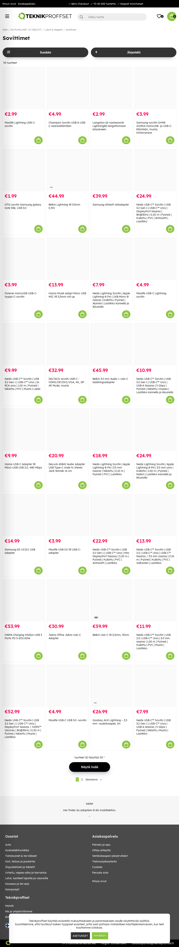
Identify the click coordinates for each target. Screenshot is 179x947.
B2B (7, 917)
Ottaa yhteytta (101, 850)
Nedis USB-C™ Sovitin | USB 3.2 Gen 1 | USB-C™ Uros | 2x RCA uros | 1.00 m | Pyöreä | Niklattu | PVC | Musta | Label (22, 384)
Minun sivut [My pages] (99, 881)
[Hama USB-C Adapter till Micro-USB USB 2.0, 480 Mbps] (23, 430)
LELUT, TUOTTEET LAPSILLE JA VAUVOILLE (26, 878)
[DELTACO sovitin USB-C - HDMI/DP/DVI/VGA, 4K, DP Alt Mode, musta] (67, 344)
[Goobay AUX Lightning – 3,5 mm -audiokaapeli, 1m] (111, 686)
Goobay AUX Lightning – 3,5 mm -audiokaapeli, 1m (110, 722)
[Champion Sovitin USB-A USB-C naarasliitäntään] (67, 88)
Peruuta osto (100, 872)
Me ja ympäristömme (18, 911)
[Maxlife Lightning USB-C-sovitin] (23, 88)
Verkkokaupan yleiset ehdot (110, 856)
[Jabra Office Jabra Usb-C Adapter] (67, 600)
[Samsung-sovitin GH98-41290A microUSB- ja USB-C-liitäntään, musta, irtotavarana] (155, 88)
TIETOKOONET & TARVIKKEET (21, 856)
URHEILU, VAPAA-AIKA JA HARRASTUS (26, 872)
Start (5, 29)
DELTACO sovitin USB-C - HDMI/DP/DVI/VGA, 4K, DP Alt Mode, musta (66, 382)
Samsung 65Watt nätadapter (111, 204)
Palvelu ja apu (101, 844)
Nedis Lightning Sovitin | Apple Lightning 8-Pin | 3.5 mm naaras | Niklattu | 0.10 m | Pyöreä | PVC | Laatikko (111, 469)
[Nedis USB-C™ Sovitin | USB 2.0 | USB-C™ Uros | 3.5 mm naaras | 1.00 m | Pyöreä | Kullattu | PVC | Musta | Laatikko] (155, 600)
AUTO (8, 844)
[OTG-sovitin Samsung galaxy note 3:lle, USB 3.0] (23, 170)
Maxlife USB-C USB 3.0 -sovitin (67, 720)
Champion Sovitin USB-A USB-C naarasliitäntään (67, 124)
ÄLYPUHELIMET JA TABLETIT (26, 29)
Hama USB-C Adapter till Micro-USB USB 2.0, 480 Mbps (23, 466)
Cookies (97, 867)
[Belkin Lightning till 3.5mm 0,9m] (67, 170)
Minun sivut (9, 3)
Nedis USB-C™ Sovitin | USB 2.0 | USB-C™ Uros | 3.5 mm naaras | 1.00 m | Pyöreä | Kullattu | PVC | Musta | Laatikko (153, 641)
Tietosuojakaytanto (104, 861)
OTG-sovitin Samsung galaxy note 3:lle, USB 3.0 (23, 206)
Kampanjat (12, 889)
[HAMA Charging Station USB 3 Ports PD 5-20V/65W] (23, 600)
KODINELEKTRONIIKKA (17, 850)
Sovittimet (71, 29)
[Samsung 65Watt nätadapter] (111, 170)
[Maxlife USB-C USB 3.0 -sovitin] (67, 686)
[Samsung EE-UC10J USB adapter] (23, 515)
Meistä (9, 905)
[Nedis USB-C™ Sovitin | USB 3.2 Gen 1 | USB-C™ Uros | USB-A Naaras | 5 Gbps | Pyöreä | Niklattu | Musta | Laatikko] (155, 686)
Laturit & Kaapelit (54, 29)
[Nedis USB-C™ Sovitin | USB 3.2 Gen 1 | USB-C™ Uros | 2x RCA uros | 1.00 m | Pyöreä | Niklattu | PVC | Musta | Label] (23, 344)
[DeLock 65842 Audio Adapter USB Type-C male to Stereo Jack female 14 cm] (67, 430)
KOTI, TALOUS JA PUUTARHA (20, 861)
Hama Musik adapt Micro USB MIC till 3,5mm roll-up (67, 295)
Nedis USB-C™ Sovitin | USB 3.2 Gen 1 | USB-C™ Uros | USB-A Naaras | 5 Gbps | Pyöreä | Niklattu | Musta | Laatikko (153, 727)
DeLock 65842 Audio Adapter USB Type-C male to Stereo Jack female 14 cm (67, 468)
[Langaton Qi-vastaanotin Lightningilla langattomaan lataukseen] (111, 88)
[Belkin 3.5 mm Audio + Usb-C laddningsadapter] (111, 344)
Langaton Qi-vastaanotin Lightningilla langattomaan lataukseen (109, 126)
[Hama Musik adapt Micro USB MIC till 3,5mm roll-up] (67, 259)
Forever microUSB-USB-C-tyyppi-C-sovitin (21, 295)
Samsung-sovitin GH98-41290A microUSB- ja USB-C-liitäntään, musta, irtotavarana (154, 127)
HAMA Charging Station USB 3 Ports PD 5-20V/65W (23, 636)
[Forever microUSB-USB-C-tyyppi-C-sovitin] (23, 259)
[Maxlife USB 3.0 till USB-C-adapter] (67, 515)
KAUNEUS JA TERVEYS (17, 884)
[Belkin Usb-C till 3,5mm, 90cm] (111, 600)
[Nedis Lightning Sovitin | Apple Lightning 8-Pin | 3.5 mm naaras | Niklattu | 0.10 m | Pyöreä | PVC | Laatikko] (111, 430)
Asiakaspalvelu (26, 3)
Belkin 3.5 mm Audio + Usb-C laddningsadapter (110, 380)
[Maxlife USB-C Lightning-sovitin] (155, 259)
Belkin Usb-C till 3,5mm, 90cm (111, 635)
